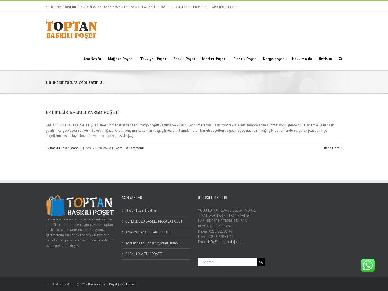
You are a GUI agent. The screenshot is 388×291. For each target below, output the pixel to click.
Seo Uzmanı (128, 284)
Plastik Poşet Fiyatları (141, 210)
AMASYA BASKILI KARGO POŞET (149, 232)
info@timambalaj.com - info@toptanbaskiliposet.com (197, 7)
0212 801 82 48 (90, 7)
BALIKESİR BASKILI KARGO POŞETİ (82, 112)
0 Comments (135, 148)
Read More (332, 148)
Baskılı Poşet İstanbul (66, 148)
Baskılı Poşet (97, 284)
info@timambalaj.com (225, 242)
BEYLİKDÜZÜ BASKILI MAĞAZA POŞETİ (154, 221)
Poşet (118, 148)
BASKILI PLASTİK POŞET (143, 254)
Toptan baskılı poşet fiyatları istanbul (153, 243)
